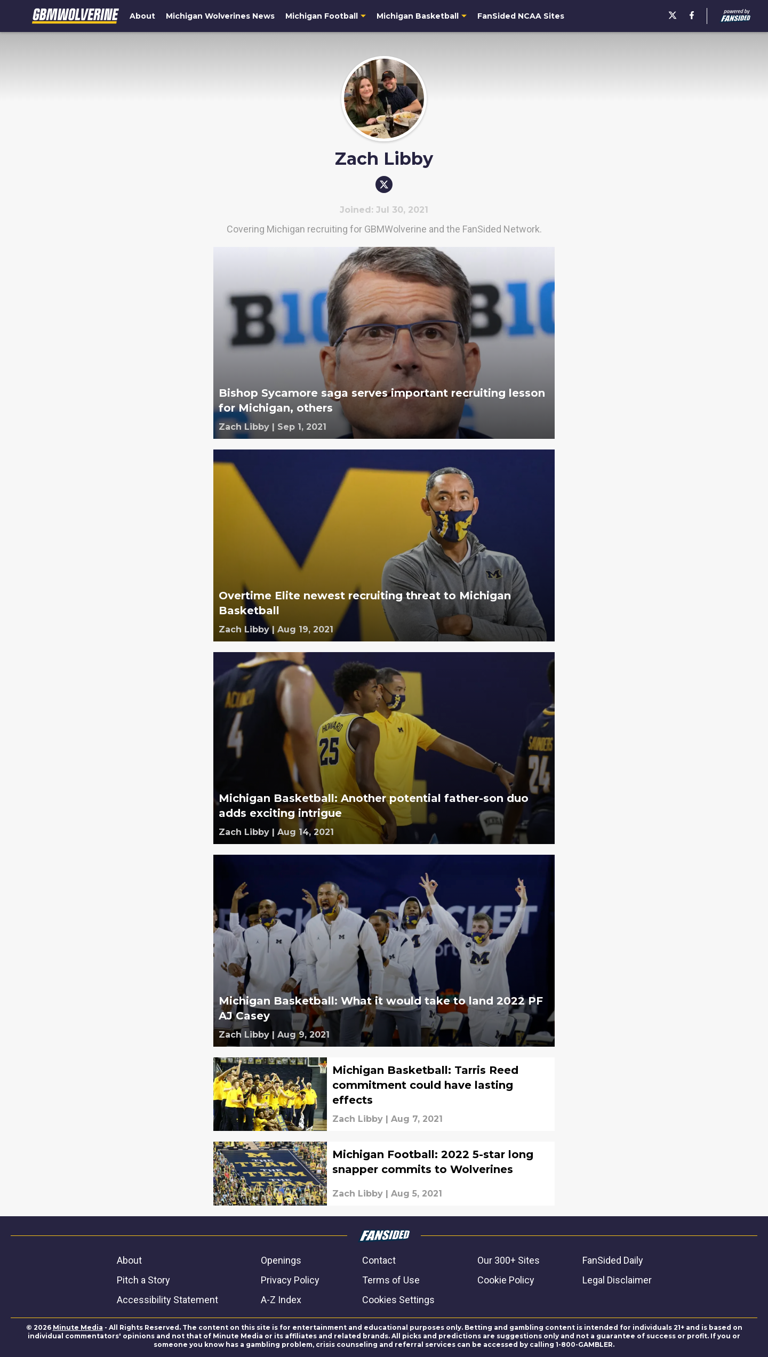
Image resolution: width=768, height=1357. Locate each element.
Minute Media (78, 1327)
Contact (379, 1260)
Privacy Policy (290, 1280)
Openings (281, 1260)
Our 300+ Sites (508, 1260)
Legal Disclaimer (617, 1280)
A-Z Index (281, 1299)
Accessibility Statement (167, 1299)
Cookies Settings (398, 1299)
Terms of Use (391, 1280)
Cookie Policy (505, 1280)
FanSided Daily (612, 1260)
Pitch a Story (143, 1280)
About (129, 1260)
